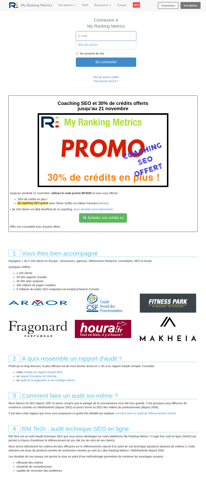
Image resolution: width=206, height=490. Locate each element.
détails (103, 203)
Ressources (102, 5)
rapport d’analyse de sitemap (38, 376)
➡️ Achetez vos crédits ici (103, 218)
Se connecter (106, 62)
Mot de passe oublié (105, 77)
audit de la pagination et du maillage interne (47, 380)
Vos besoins (67, 5)
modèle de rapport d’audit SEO (43, 372)
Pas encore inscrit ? (106, 81)
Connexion (168, 5)
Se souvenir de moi (92, 53)
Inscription (190, 5)
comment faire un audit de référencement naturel (145, 413)
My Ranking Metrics (36, 5)
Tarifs (85, 5)
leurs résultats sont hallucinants (93, 209)
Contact (122, 5)
